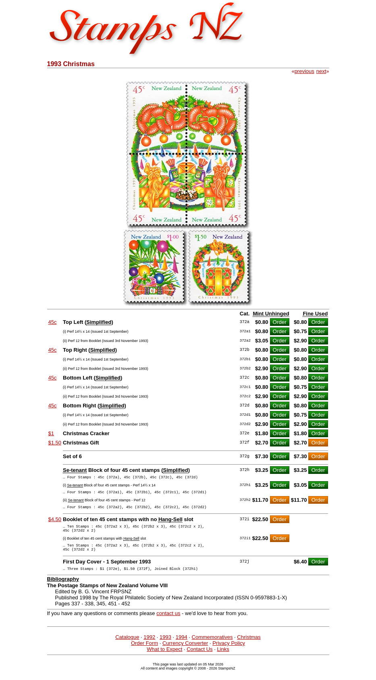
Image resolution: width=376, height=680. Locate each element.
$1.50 (55, 443)
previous (304, 71)
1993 (165, 647)
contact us (168, 623)
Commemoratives (212, 647)
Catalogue (127, 647)
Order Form (144, 653)
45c (52, 322)
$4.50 (55, 523)
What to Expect (164, 659)
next (321, 71)
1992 (149, 647)
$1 (51, 433)
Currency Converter (185, 653)
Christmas (249, 647)
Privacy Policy (228, 653)
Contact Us (199, 659)
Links (223, 659)
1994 (181, 647)
